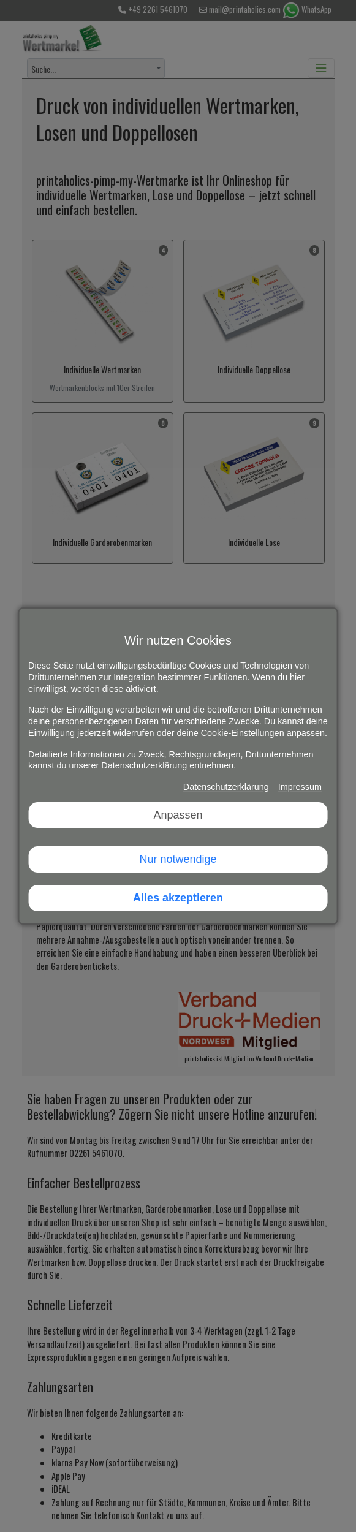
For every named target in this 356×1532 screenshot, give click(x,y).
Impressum (300, 787)
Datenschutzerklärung (226, 787)
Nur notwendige (177, 859)
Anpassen (177, 815)
